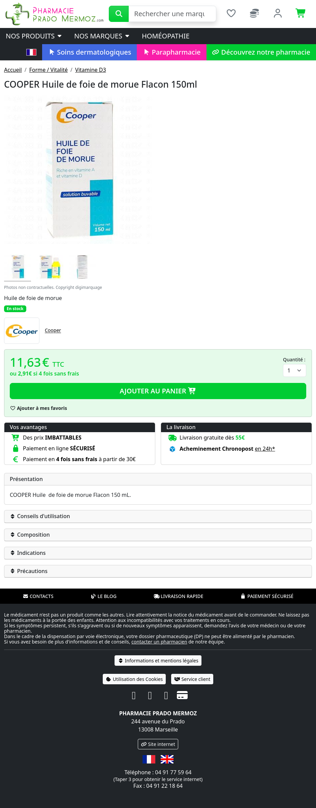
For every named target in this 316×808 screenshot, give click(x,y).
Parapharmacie (171, 52)
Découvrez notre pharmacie (261, 52)
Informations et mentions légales (158, 660)
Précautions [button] (29, 571)
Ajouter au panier (158, 390)
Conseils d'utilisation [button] (40, 516)
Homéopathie (166, 35)
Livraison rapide (178, 596)
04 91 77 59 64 (173, 772)
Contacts (38, 596)
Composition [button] (30, 534)
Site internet (158, 744)
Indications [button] (28, 553)
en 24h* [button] (265, 448)
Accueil (13, 69)
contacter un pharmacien (159, 641)
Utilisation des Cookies (134, 679)
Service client (192, 679)
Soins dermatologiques (89, 52)
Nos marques (102, 35)
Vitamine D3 (90, 69)
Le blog (103, 596)
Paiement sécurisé (266, 596)
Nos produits (34, 35)
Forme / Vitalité (48, 69)
